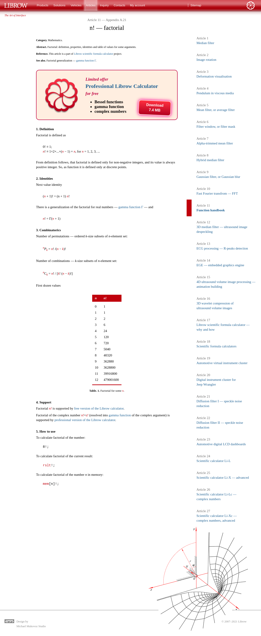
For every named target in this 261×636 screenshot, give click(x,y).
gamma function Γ (86, 60)
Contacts (119, 5)
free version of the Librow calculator (99, 408)
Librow (242, 621)
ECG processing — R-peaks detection (222, 248)
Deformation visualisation (214, 76)
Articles (91, 5)
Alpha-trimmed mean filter (215, 143)
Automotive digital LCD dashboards (221, 444)
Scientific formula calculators (216, 346)
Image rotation (206, 59)
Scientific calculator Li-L (214, 461)
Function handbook (211, 210)
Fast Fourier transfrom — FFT (217, 193)
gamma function (120, 415)
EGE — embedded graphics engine (220, 265)
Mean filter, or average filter (216, 110)
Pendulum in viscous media (215, 93)
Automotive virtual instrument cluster (222, 363)
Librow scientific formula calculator (93, 53)
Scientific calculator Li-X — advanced (223, 477)
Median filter (205, 43)
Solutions (59, 5)
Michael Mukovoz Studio (31, 626)
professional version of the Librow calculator (85, 420)
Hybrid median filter (210, 160)
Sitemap (195, 5)
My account (137, 5)
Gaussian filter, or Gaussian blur (218, 177)
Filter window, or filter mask (216, 126)
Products (42, 5)
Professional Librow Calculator (121, 86)
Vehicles (76, 5)
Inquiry (104, 5)
